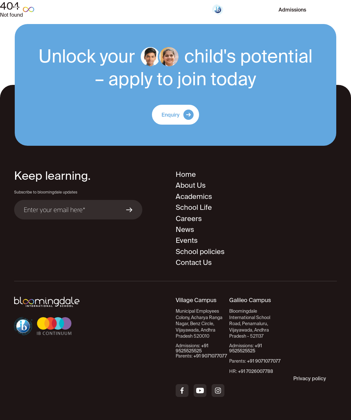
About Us (191, 185)
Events (187, 240)
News (185, 229)
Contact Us (194, 262)
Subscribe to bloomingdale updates (45, 192)
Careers (189, 218)
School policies (200, 251)
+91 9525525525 (245, 348)
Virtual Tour (247, 9)
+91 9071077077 (263, 361)
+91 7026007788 (255, 371)
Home (186, 174)
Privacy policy (309, 378)
